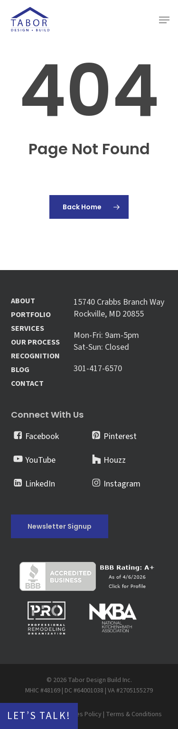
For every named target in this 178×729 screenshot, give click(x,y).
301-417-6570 (98, 368)
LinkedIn (40, 484)
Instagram (122, 484)
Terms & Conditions (134, 714)
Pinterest (120, 436)
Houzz (114, 460)
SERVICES (27, 329)
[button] (164, 20)
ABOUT (23, 301)
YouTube (40, 460)
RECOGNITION (35, 356)
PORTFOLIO (31, 315)
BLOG (20, 370)
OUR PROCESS (35, 342)
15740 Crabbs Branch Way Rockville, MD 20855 (119, 308)
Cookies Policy (81, 714)
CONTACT (27, 384)
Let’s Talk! (39, 716)
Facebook (42, 436)
